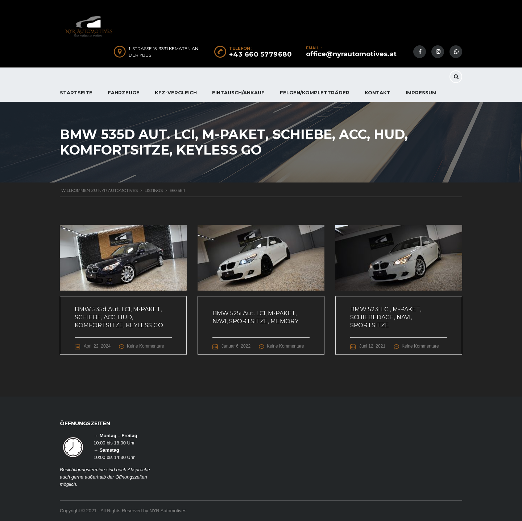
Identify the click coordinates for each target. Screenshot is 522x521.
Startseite (76, 92)
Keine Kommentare (145, 346)
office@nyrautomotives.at (351, 54)
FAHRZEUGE (124, 92)
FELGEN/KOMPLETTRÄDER (314, 92)
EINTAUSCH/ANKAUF (238, 92)
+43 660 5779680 (260, 54)
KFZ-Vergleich (176, 92)
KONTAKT (377, 92)
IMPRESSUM (421, 92)
